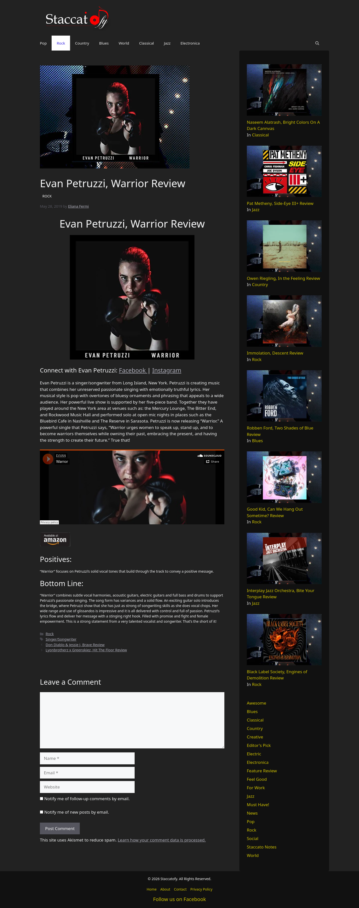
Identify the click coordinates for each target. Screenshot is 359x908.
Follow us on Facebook (179, 899)
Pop (43, 43)
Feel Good (257, 779)
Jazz (167, 43)
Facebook (133, 370)
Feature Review (262, 771)
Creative (255, 737)
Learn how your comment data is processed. (162, 840)
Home (152, 889)
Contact (180, 889)
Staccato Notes (261, 847)
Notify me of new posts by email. (76, 812)
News (252, 813)
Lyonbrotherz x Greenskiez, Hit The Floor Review (86, 650)
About (165, 889)
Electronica (190, 43)
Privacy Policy (201, 889)
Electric (254, 754)
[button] (317, 43)
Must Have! (258, 804)
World (124, 43)
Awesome (256, 703)
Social (252, 838)
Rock (61, 43)
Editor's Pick (259, 745)
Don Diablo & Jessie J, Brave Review (75, 644)
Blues (104, 43)
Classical (146, 43)
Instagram (166, 370)
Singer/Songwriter (61, 639)
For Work (256, 787)
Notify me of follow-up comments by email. (87, 798)
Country (82, 43)
